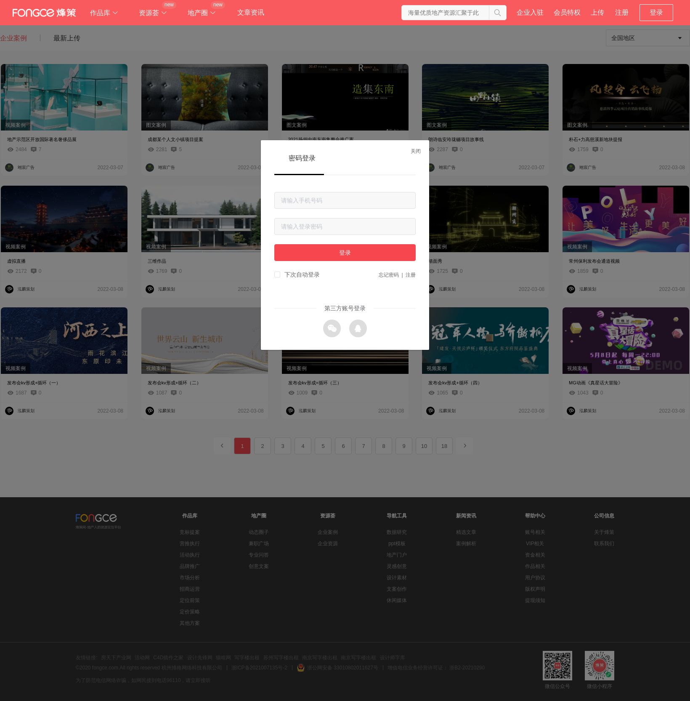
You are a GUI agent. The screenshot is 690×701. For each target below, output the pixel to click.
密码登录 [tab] (302, 158)
